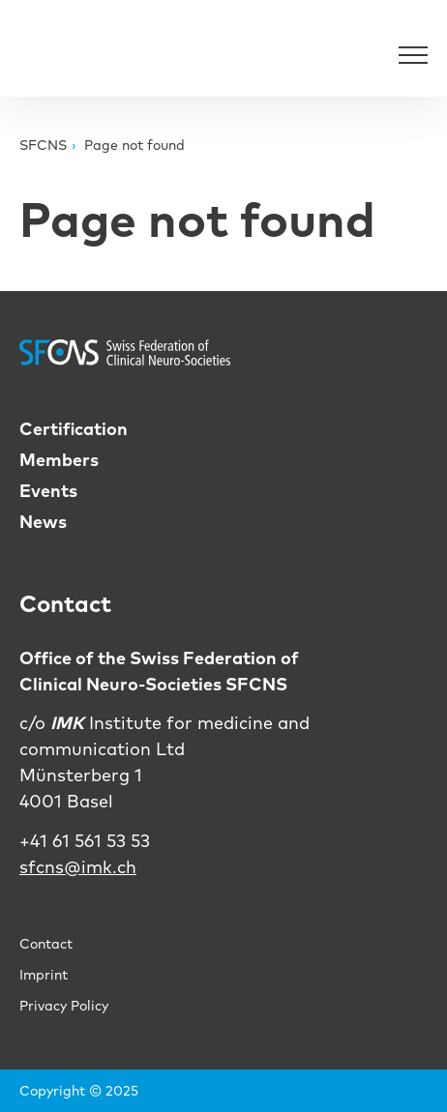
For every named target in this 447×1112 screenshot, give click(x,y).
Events (48, 491)
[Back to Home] (67, 54)
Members (59, 460)
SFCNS (43, 145)
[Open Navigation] (413, 54)
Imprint (43, 974)
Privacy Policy (63, 1005)
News (43, 522)
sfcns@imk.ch (77, 867)
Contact (46, 943)
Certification (73, 429)
